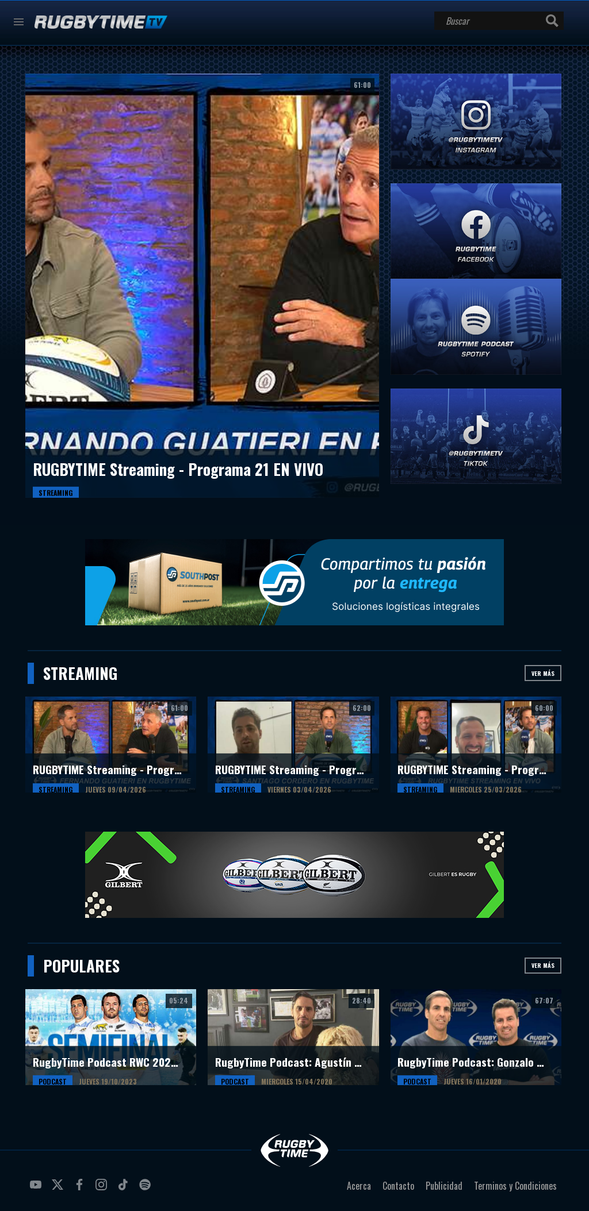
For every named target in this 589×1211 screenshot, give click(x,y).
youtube (37, 1189)
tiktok (124, 1189)
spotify (146, 1189)
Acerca (359, 1186)
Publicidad (444, 1186)
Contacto (398, 1186)
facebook (81, 1189)
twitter (59, 1189)
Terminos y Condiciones (515, 1186)
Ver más (542, 673)
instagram (102, 1189)
